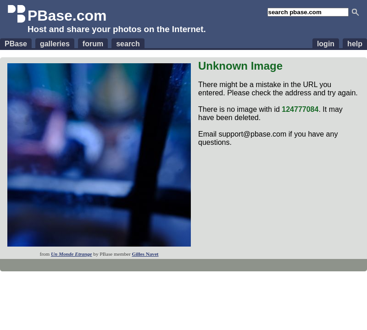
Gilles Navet (145, 254)
